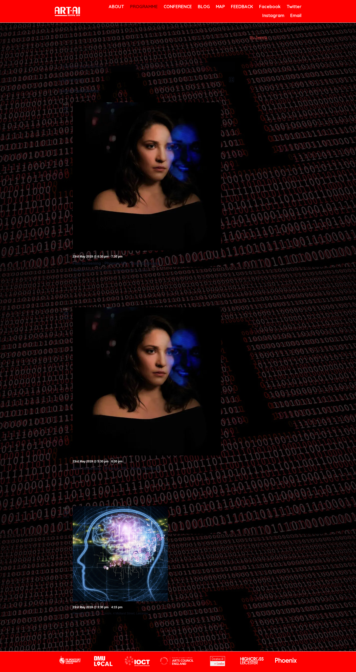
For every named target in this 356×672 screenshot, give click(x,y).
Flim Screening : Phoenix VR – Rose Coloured (116, 263)
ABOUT (116, 6)
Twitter (294, 6)
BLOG (203, 6)
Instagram (272, 15)
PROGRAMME (143, 6)
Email (295, 15)
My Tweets (258, 37)
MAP (220, 6)
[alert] (147, 67)
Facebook (269, 6)
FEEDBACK (241, 6)
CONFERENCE (177, 6)
